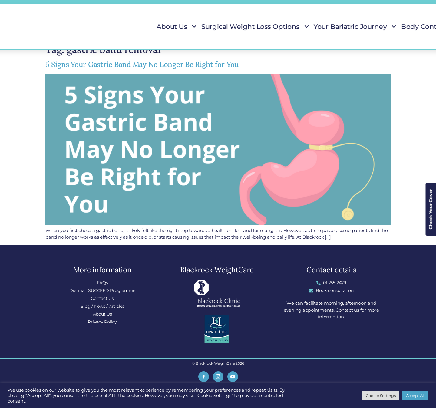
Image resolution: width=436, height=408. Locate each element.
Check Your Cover (431, 209)
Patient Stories (389, 26)
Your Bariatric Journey (305, 26)
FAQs (236, 6)
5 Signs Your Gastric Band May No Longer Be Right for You (142, 64)
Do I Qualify (321, 6)
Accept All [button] (415, 395)
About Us (191, 26)
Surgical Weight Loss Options (241, 26)
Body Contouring (352, 26)
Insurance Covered (365, 6)
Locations (264, 6)
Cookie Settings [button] (380, 395)
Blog (291, 6)
